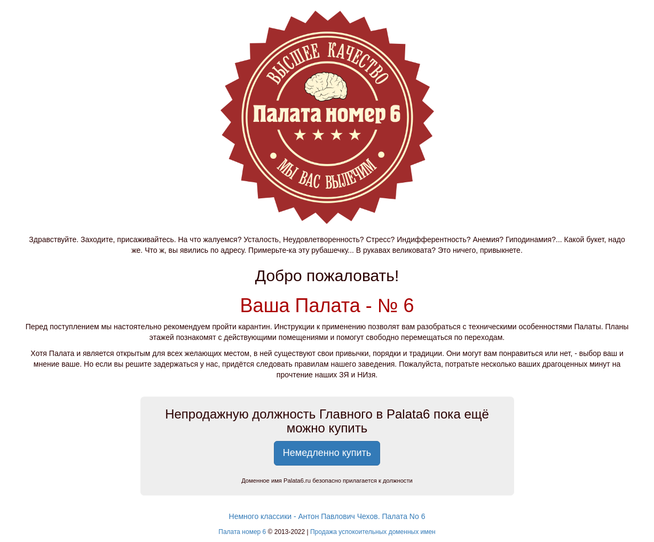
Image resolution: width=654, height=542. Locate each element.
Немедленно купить (327, 452)
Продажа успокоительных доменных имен (373, 532)
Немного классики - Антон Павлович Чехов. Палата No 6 (327, 516)
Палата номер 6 (242, 532)
